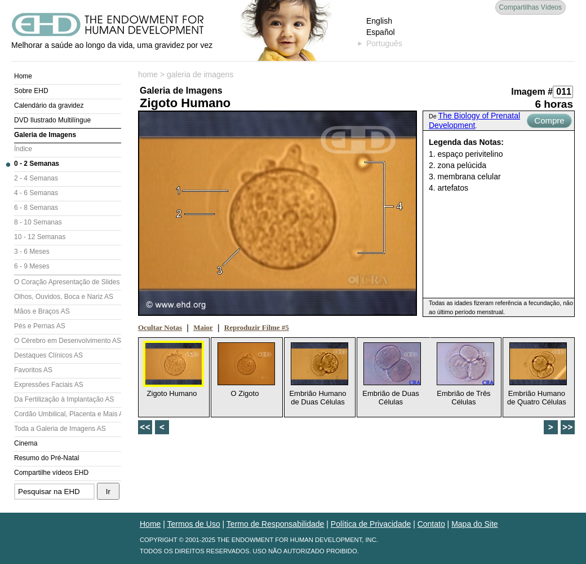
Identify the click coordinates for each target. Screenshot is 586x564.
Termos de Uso (193, 523)
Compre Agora (549, 122)
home (148, 74)
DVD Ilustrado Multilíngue (52, 120)
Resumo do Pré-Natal (46, 458)
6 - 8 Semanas (36, 207)
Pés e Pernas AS (39, 326)
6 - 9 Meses (32, 266)
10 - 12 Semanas (39, 237)
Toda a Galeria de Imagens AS (60, 429)
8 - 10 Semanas (38, 222)
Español (380, 32)
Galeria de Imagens (45, 135)
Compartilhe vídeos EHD (51, 473)
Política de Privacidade (371, 523)
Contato (431, 523)
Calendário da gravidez (48, 105)
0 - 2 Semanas (36, 164)
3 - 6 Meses (32, 251)
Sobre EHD (31, 91)
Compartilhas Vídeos (530, 7)
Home (23, 76)
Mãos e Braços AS (42, 311)
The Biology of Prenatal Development (474, 120)
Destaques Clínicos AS (48, 355)
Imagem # (532, 91)
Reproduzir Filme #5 (256, 327)
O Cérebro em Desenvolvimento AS (67, 341)
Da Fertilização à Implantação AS (64, 399)
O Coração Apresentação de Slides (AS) (67, 282)
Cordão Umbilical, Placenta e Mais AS (67, 414)
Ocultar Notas (160, 327)
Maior (203, 327)
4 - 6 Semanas (36, 193)
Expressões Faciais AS (48, 385)
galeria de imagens (200, 74)
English (379, 20)
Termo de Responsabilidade (276, 523)
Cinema (25, 443)
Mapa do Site (474, 523)
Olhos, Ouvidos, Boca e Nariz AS (63, 297)
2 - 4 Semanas (36, 178)
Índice (23, 149)
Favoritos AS (33, 370)
